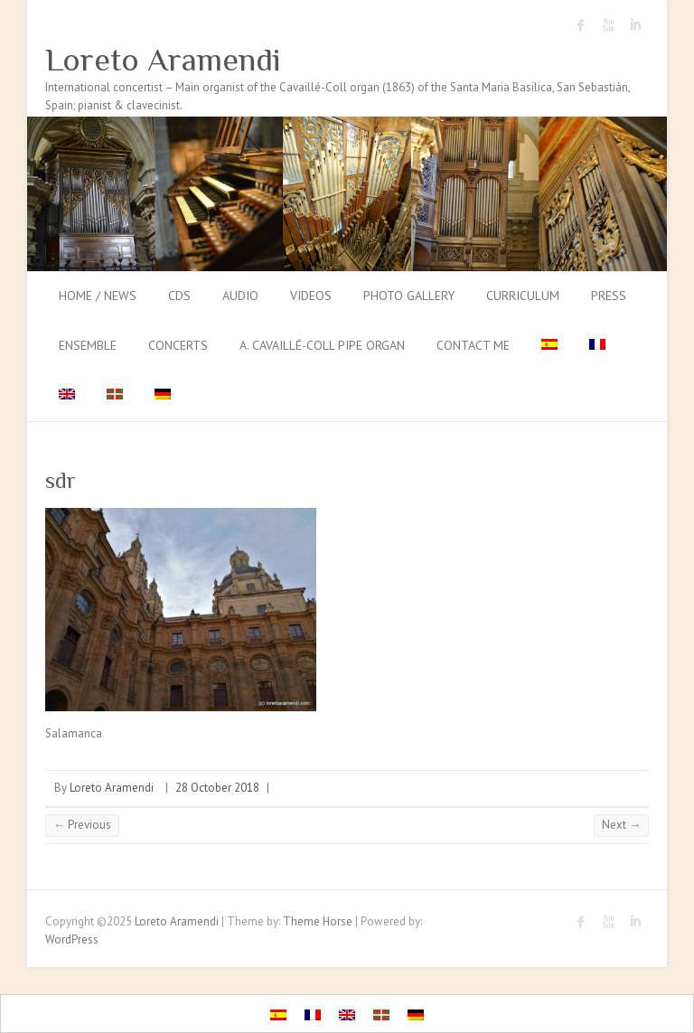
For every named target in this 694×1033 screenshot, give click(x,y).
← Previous (82, 824)
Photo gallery (409, 295)
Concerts (178, 345)
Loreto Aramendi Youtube (608, 25)
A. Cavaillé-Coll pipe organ (322, 345)
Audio (240, 295)
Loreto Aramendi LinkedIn (635, 25)
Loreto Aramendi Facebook (581, 25)
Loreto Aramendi (163, 60)
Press (608, 295)
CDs (179, 295)
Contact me (473, 345)
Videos (311, 295)
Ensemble (88, 345)
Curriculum (522, 295)
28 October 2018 (217, 787)
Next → (621, 824)
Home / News (97, 295)
